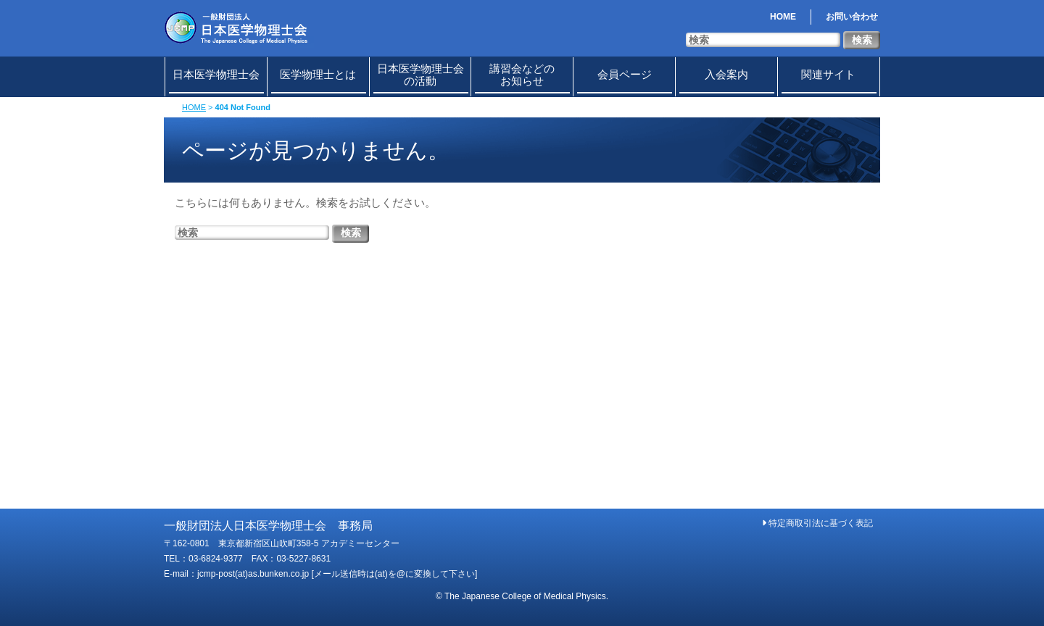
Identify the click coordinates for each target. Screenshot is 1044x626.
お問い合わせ (852, 17)
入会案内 (726, 74)
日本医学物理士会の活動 (420, 74)
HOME (783, 17)
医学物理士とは (318, 74)
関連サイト (828, 74)
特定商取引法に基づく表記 (817, 523)
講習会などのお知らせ (522, 74)
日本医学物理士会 (216, 74)
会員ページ (624, 74)
